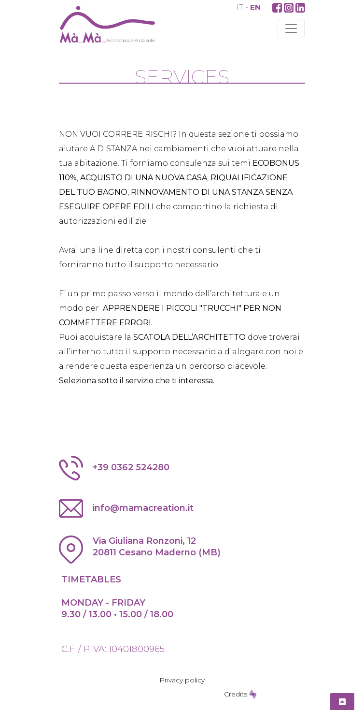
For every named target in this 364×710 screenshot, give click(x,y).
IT (240, 7)
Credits (240, 694)
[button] (277, 7)
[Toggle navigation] (291, 28)
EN (255, 7)
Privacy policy (182, 680)
